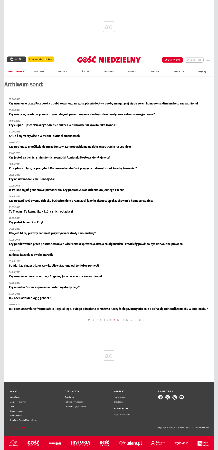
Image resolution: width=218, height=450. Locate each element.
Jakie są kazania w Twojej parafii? (31, 255)
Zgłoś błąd (17, 428)
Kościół (39, 71)
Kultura (109, 71)
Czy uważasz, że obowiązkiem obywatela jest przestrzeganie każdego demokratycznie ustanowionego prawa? (82, 114)
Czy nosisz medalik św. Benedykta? (32, 179)
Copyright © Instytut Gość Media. (172, 428)
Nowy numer (16, 71)
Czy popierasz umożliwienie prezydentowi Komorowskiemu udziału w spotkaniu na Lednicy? (70, 147)
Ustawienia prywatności (75, 406)
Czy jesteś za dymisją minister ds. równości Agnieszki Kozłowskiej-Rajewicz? (60, 157)
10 (118, 319)
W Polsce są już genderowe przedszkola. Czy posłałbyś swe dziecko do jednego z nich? (66, 190)
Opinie (155, 71)
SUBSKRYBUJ (172, 60)
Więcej (202, 71)
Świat (85, 71)
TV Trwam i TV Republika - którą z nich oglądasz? (41, 211)
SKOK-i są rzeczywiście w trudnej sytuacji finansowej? (44, 136)
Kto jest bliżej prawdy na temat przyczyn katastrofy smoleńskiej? (52, 233)
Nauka (132, 71)
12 (127, 319)
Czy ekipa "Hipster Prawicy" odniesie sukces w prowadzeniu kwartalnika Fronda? (62, 125)
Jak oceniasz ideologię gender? (30, 298)
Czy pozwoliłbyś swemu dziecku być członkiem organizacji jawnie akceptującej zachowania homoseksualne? (81, 201)
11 (122, 319)
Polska (62, 71)
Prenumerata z (40, 59)
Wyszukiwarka (208, 59)
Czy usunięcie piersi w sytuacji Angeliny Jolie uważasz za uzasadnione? (55, 276)
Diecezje (178, 71)
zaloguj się (194, 60)
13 (131, 319)
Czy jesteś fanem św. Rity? (26, 222)
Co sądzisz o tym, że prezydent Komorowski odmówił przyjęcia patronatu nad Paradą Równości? (73, 168)
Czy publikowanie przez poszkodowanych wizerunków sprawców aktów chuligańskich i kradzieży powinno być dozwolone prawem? (96, 244)
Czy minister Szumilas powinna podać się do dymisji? (44, 287)
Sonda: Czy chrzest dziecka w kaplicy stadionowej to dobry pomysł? (54, 265)
